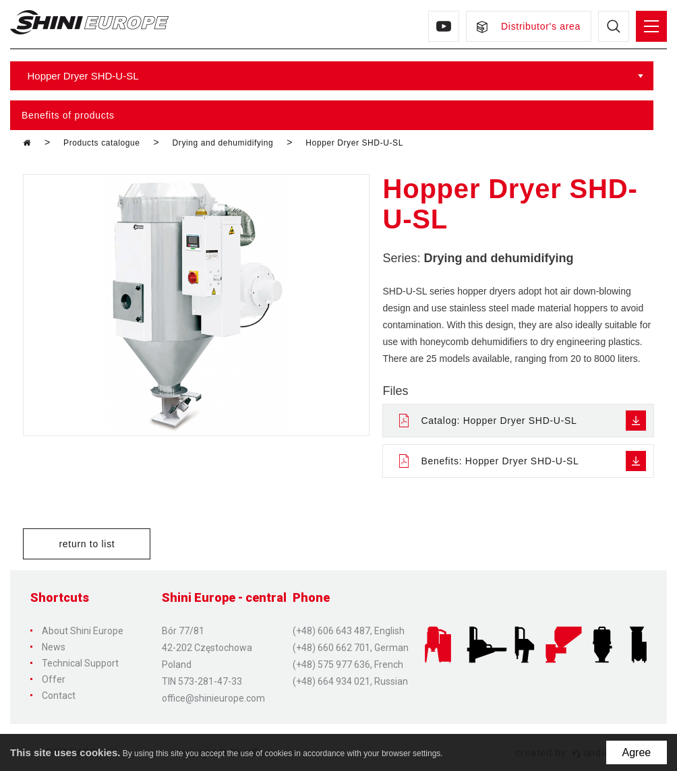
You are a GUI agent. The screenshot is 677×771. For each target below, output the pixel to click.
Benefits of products (68, 115)
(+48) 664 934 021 (331, 681)
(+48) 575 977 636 (331, 664)
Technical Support (80, 663)
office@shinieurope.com (213, 698)
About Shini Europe (82, 630)
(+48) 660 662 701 (331, 647)
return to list (87, 543)
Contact (59, 695)
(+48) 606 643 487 (331, 630)
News (53, 647)
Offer (53, 679)
